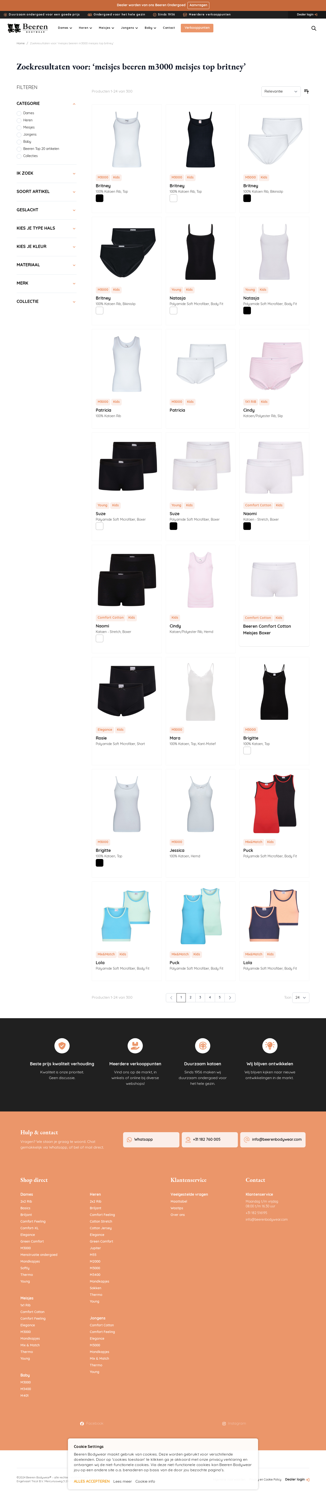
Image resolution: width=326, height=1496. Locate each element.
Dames (26, 1195)
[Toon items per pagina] (300, 998)
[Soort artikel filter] (47, 192)
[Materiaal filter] (47, 265)
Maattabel (179, 1202)
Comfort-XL (29, 1228)
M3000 (25, 1248)
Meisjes (27, 1299)
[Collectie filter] (47, 302)
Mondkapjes (30, 1262)
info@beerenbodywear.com (267, 1220)
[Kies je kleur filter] (47, 247)
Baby (25, 1376)
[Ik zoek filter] (47, 174)
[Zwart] (99, 198)
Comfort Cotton (32, 1312)
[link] (171, 997)
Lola (100, 963)
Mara (175, 738)
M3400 (25, 1389)
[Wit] (173, 198)
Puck (248, 851)
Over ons (178, 1215)
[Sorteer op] (281, 92)
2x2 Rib (26, 1202)
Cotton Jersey (101, 1228)
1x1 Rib (25, 1306)
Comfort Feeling (33, 1222)
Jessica (177, 851)
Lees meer (122, 1482)
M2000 (95, 1262)
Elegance (27, 1235)
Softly (24, 1268)
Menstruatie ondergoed (39, 1255)
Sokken (95, 1288)
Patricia (103, 411)
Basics (25, 1208)
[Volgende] (230, 997)
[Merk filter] (47, 284)
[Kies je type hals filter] (47, 229)
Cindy (249, 411)
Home (21, 43)
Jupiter (95, 1248)
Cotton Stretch (101, 1222)
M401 (24, 1396)
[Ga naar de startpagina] (28, 28)
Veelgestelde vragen (189, 1195)
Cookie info (145, 1482)
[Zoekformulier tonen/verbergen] (313, 28)
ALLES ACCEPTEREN (92, 1482)
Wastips (177, 1208)
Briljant (26, 1215)
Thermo (26, 1275)
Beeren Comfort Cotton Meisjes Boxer (267, 630)
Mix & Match (30, 1346)
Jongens (97, 1319)
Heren (95, 1195)
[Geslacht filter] (47, 210)
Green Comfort (32, 1242)
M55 (93, 1255)
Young (25, 1282)
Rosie (101, 738)
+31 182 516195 (256, 1213)
